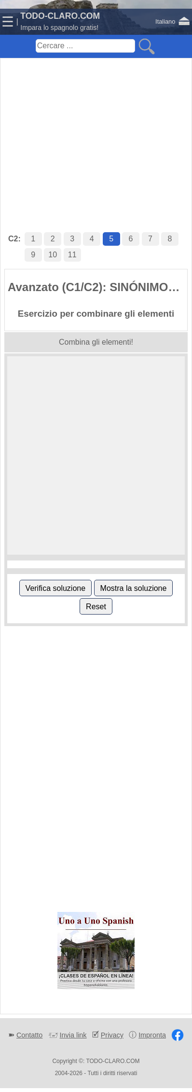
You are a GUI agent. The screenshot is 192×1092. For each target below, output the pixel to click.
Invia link (73, 1035)
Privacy (112, 1035)
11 (72, 255)
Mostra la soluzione (133, 588)
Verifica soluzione (56, 588)
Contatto (29, 1035)
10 (52, 255)
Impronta (152, 1035)
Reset (96, 606)
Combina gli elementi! (96, 342)
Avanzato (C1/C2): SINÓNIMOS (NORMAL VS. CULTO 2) (97, 287)
